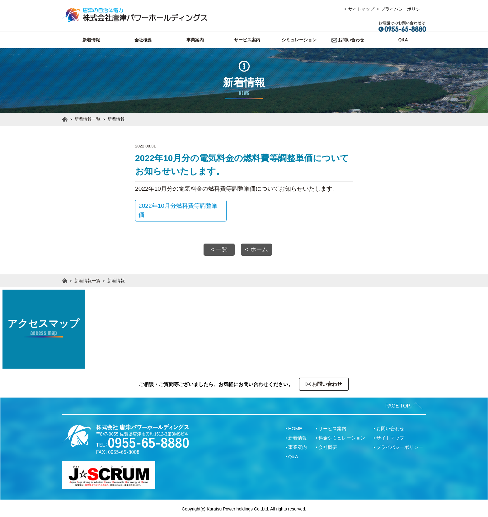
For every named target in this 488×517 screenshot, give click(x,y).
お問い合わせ (390, 427)
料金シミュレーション (341, 436)
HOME (295, 427)
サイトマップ (361, 9)
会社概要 (327, 445)
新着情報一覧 (87, 119)
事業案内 (297, 445)
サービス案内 (332, 427)
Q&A (293, 455)
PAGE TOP (394, 404)
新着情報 (297, 436)
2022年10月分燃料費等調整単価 (169, 210)
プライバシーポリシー (403, 9)
